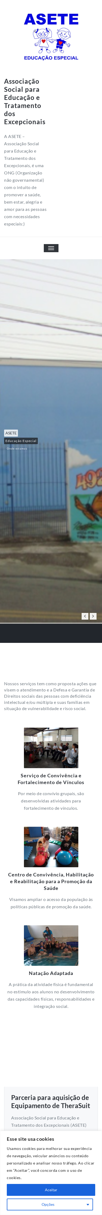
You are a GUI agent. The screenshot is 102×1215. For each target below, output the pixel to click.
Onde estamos (17, 448)
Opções (48, 1204)
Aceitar (51, 1189)
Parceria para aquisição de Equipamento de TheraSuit (50, 1101)
